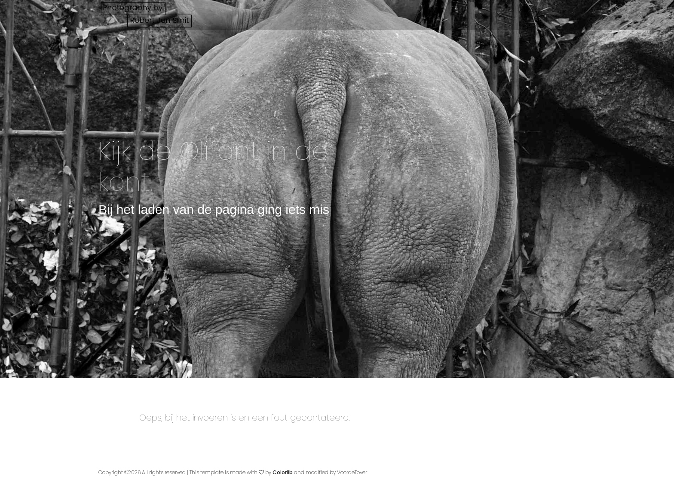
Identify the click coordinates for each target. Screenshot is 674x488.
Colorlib (283, 472)
